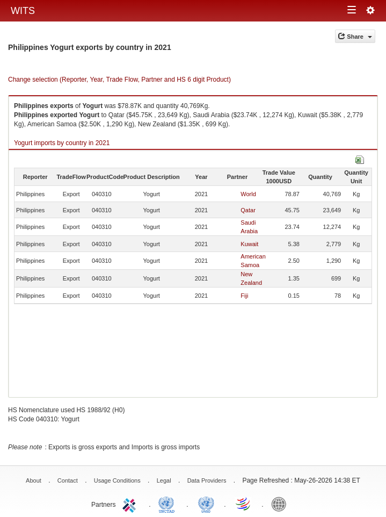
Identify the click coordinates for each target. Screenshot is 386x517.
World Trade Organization (243, 503)
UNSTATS (206, 503)
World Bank (281, 503)
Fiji (244, 295)
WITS (23, 10)
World (248, 194)
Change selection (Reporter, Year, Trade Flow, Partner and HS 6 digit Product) (119, 79)
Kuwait (249, 244)
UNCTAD (168, 503)
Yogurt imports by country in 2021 (62, 143)
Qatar (248, 210)
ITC (131, 503)
